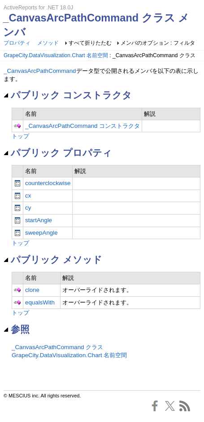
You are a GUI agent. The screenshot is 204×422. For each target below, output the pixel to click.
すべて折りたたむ (90, 43)
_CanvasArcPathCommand (40, 71)
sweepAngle (41, 232)
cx (28, 195)
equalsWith (40, 302)
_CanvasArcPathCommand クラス (57, 347)
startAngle (38, 220)
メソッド (48, 43)
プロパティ (17, 43)
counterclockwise (47, 183)
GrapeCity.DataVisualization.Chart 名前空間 (56, 55)
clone (32, 290)
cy (28, 207)
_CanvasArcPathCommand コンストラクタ (82, 125)
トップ (20, 136)
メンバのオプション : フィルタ (158, 43)
